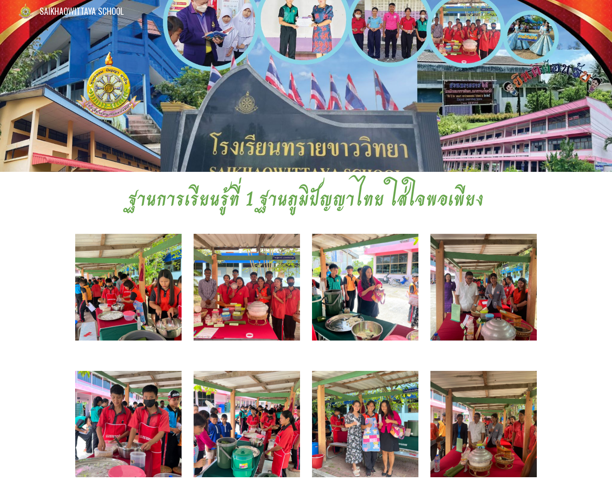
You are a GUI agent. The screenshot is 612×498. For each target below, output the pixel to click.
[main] (306, 198)
